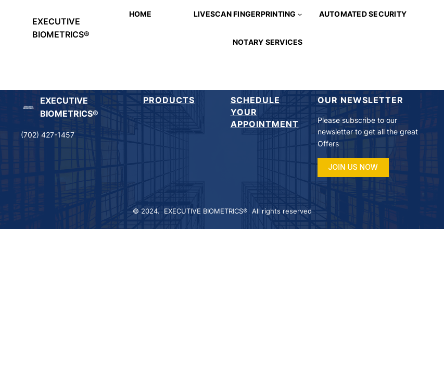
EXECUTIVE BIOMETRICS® (206, 211)
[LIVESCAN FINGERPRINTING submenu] (300, 14)
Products (169, 100)
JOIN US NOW (353, 166)
